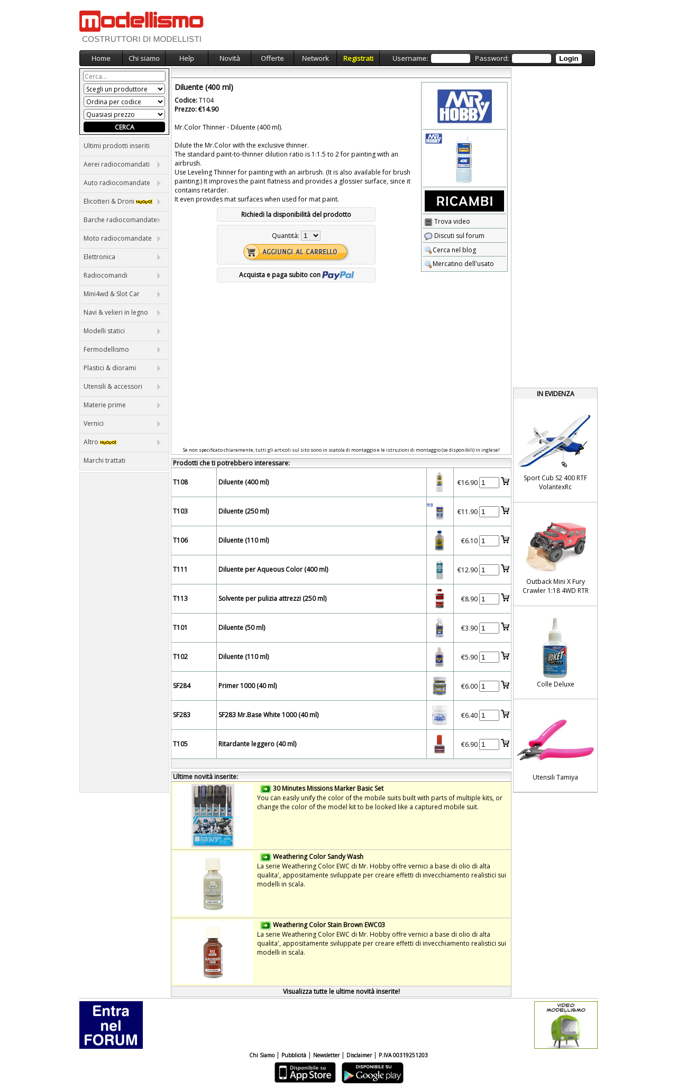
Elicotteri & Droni (122, 201)
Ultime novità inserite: (205, 776)
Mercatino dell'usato (459, 263)
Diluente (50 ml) (241, 627)
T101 (180, 627)
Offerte (272, 58)
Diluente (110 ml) (243, 540)
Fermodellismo (122, 349)
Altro (122, 441)
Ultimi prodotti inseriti (117, 145)
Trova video (447, 221)
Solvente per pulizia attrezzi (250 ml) (272, 598)
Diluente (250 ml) (243, 511)
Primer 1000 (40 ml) (247, 685)
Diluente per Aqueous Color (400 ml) (273, 569)
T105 (180, 743)
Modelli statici (122, 330)
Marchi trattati (104, 460)
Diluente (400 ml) (243, 482)
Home (101, 58)
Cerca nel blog (450, 249)
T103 (180, 511)
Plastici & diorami (122, 367)
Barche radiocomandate (122, 219)
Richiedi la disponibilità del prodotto (296, 214)
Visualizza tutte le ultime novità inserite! (341, 991)
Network (315, 58)
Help (186, 58)
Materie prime (122, 404)
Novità (229, 58)
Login (568, 58)
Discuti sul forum (454, 235)
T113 (180, 598)
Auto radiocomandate (122, 182)
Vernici (122, 423)
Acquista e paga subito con (296, 274)
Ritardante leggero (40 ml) (257, 743)
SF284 (181, 685)
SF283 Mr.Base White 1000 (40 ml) (268, 714)
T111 (180, 569)
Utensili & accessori (122, 386)
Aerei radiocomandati (122, 164)
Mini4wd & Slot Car (122, 293)
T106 (180, 540)
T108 (180, 482)
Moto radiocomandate (122, 238)
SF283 (181, 714)
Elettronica (122, 256)
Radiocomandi (122, 275)
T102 (180, 656)
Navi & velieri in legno (122, 312)
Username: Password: (486, 58)
